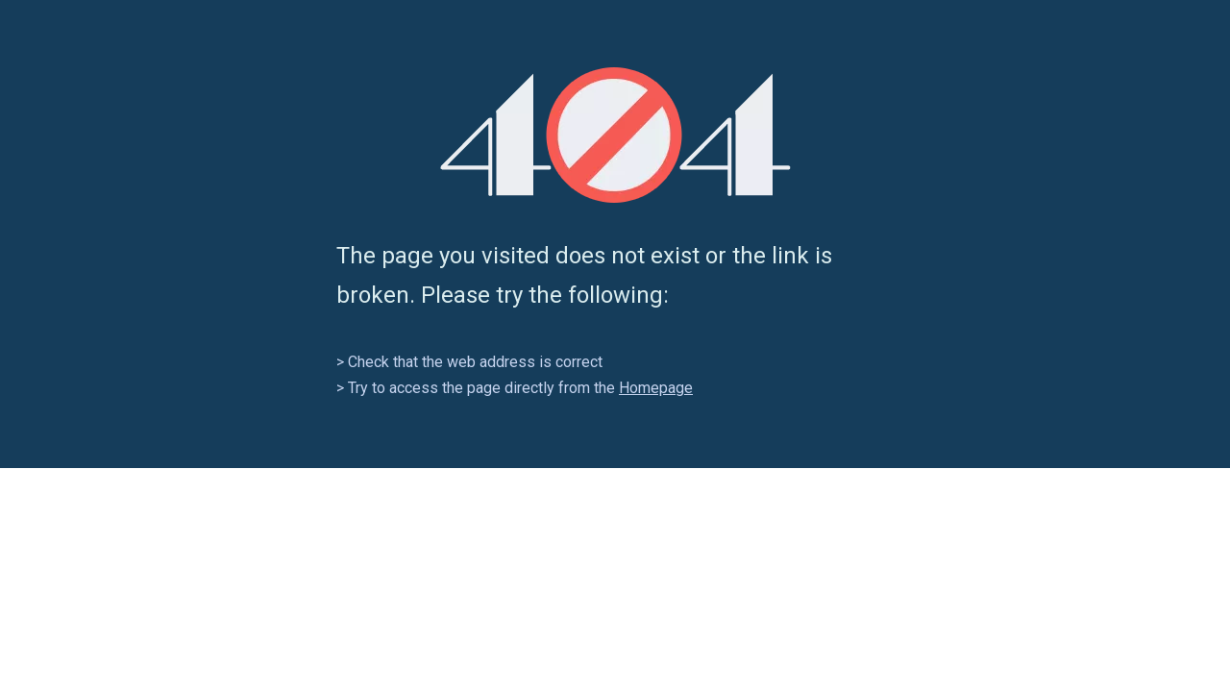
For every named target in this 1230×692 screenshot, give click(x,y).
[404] (615, 135)
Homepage (656, 388)
